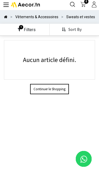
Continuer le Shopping (49, 89)
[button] (72, 30)
